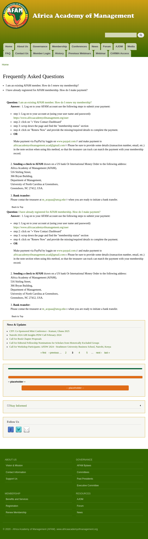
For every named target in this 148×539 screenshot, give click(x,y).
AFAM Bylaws (84, 465)
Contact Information (16, 472)
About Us (22, 46)
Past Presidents (85, 478)
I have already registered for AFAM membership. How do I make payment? (46, 90)
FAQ (7, 53)
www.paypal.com (67, 141)
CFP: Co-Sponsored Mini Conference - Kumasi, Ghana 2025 (39, 331)
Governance (40, 46)
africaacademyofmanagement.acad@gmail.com (40, 145)
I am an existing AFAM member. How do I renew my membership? (42, 85)
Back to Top (17, 207)
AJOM (119, 46)
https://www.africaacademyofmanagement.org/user (41, 117)
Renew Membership (16, 512)
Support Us (11, 478)
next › (99, 352)
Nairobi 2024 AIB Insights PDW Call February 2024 (35, 335)
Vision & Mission (14, 465)
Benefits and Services (17, 499)
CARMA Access (119, 53)
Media (131, 46)
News (95, 46)
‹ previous (54, 352)
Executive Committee (88, 485)
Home (8, 46)
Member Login (41, 53)
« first (43, 352)
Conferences (79, 46)
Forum (107, 46)
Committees (83, 472)
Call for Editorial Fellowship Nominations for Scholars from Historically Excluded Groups (54, 343)
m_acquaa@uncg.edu (55, 199)
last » (107, 352)
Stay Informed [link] (17, 405)
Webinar (101, 53)
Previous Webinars (80, 53)
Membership (59, 46)
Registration (12, 506)
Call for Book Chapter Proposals (25, 339)
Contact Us (22, 53)
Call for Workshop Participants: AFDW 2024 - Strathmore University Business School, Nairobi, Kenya (60, 346)
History (59, 53)
